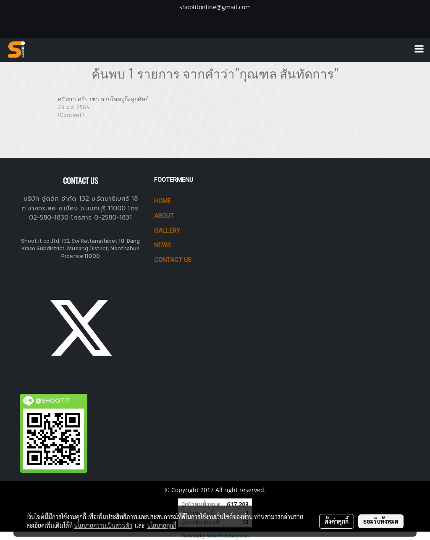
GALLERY (167, 230)
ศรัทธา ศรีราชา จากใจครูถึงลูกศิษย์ (103, 98)
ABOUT (164, 216)
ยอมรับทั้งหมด (381, 521)
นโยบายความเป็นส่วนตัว (103, 525)
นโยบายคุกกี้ (161, 525)
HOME (162, 201)
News (162, 245)
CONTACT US (172, 260)
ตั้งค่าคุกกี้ (337, 521)
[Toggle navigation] (419, 49)
